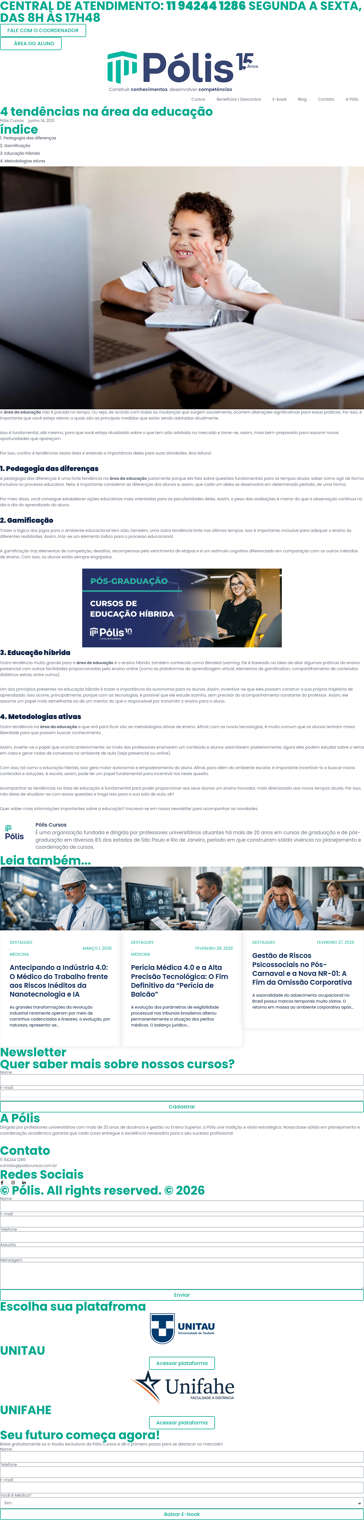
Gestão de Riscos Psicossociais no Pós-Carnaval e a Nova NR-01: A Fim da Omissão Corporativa (302, 969)
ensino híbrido (135, 663)
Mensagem (11, 1260)
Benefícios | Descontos (239, 99)
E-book (279, 99)
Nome (6, 1072)
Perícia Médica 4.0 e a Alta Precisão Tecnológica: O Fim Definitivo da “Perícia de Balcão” (179, 981)
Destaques (21, 942)
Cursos (198, 99)
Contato (326, 99)
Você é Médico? (15, 1495)
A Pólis (352, 99)
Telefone (8, 1229)
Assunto (8, 1245)
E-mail (6, 1088)
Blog (302, 99)
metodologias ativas (154, 727)
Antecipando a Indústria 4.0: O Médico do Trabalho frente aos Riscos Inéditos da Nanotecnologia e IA (59, 981)
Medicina (19, 954)
